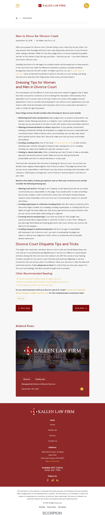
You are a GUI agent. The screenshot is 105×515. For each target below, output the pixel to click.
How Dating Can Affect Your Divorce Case (35, 285)
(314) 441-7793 (52, 470)
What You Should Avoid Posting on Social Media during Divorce (43, 282)
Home (52, 425)
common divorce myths (63, 143)
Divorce (21, 298)
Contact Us (52, 441)
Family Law (52, 430)
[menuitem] (42, 507)
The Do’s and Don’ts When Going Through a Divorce (39, 279)
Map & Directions (52, 461)
